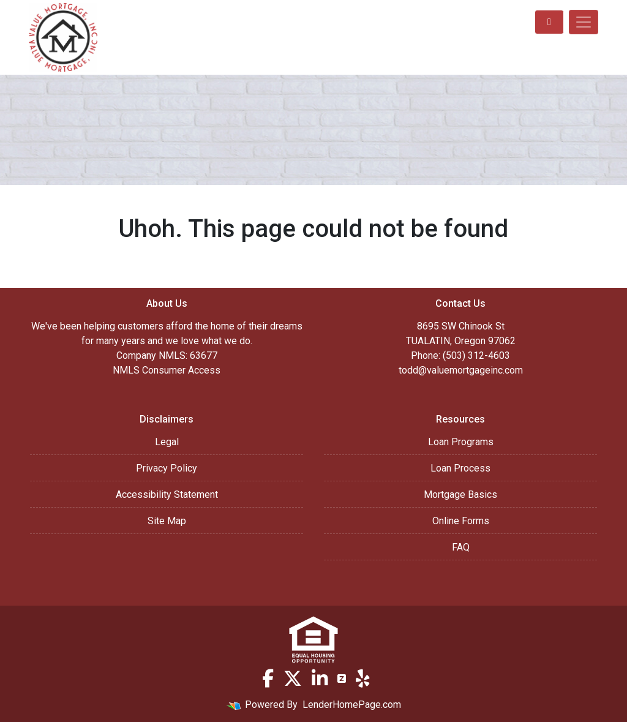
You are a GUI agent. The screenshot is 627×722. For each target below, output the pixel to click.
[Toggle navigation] (583, 22)
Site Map (167, 521)
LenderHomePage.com (351, 704)
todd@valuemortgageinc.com (461, 370)
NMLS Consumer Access (166, 370)
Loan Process (460, 468)
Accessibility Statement (167, 494)
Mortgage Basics (460, 494)
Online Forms (460, 521)
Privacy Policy (166, 468)
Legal (167, 442)
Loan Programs (461, 442)
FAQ (461, 547)
